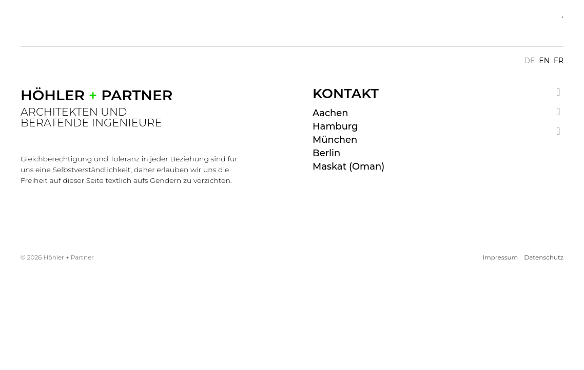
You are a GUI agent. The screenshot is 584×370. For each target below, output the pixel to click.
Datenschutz (543, 257)
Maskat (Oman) (348, 166)
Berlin (326, 153)
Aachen (330, 113)
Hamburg (335, 126)
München (335, 139)
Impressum (500, 257)
